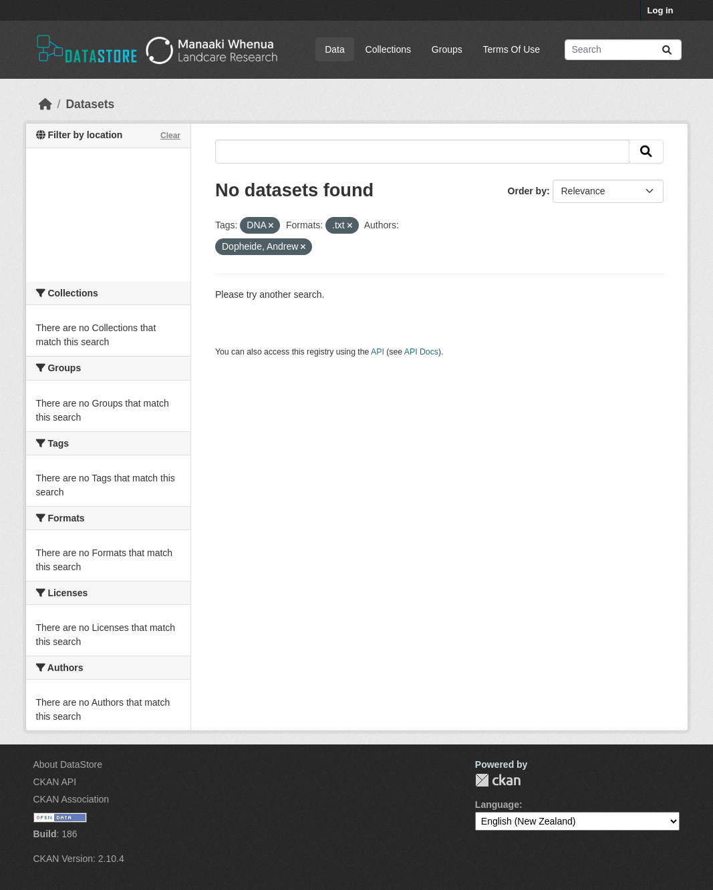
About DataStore (68, 764)
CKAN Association (71, 799)
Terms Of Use (512, 49)
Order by (527, 191)
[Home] (45, 104)
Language (497, 804)
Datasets (89, 104)
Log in (661, 10)
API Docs (421, 352)
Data (335, 49)
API (377, 352)
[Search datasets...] (623, 49)
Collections (388, 49)
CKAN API (55, 781)
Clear (170, 135)
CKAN (498, 780)
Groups (447, 49)
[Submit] (667, 49)
